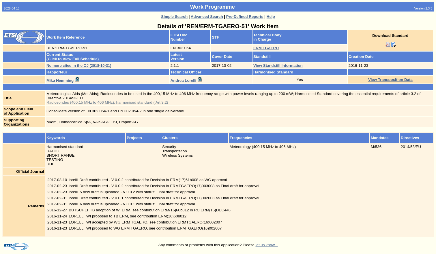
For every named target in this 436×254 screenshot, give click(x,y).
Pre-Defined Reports (244, 16)
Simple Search (174, 16)
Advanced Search (207, 16)
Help (271, 16)
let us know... (267, 245)
